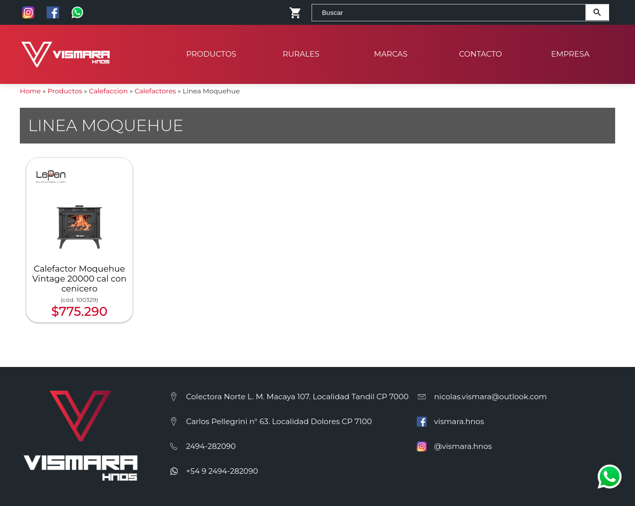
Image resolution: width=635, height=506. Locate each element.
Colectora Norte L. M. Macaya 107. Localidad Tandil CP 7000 (297, 396)
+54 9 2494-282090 (222, 471)
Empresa (570, 49)
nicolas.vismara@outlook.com (490, 396)
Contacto (480, 49)
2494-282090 (211, 446)
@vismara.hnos (463, 446)
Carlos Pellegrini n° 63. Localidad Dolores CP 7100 (279, 421)
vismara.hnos (459, 421)
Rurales (301, 49)
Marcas (391, 49)
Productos (212, 49)
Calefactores (155, 91)
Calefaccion (108, 91)
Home (30, 91)
